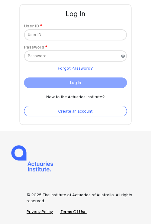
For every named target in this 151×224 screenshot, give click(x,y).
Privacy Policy (40, 211)
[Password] (75, 56)
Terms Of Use (73, 211)
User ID (31, 26)
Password (34, 47)
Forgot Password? (75, 68)
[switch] (123, 56)
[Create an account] (75, 111)
